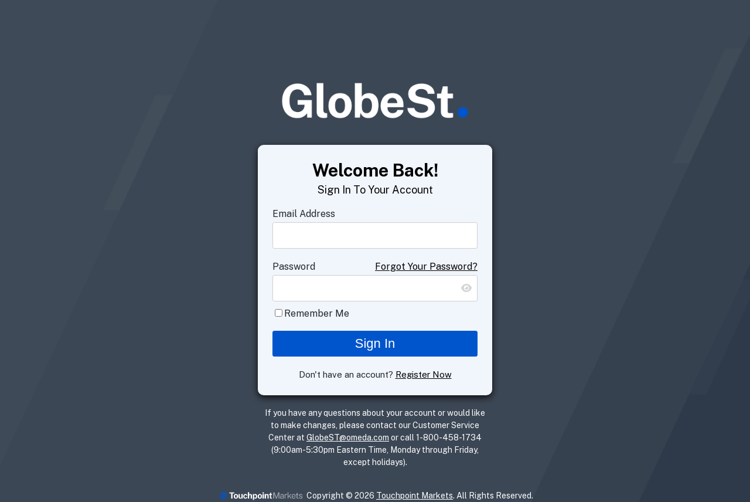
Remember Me (316, 313)
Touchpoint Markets (414, 495)
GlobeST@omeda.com (347, 437)
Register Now (424, 374)
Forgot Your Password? (426, 266)
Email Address (303, 213)
